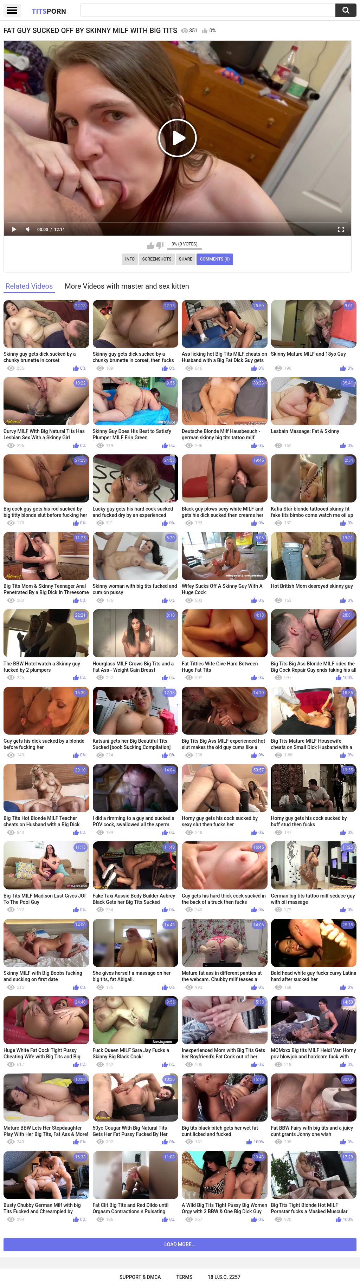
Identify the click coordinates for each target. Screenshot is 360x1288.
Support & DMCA (140, 1277)
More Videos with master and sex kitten (127, 286)
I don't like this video (159, 245)
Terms (184, 1277)
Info (130, 259)
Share (185, 259)
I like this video (150, 245)
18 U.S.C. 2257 (224, 1277)
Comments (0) (215, 259)
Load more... (180, 1244)
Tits (49, 11)
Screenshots (157, 259)
